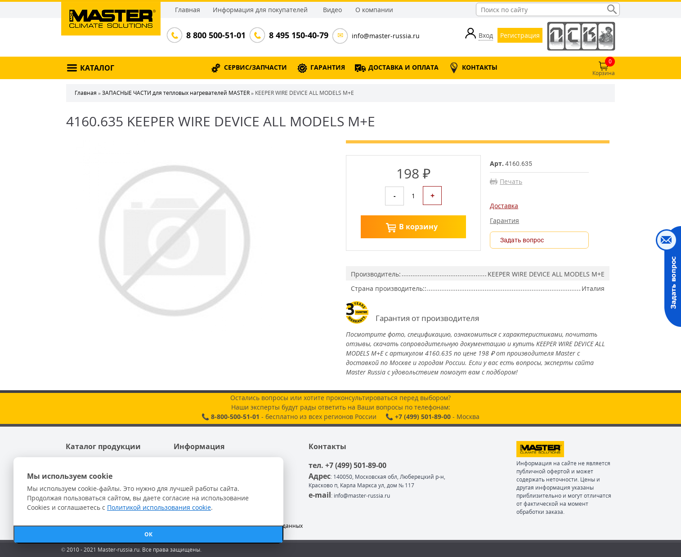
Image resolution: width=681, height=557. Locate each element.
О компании (374, 9)
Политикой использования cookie (159, 507)
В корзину (418, 227)
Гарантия (504, 221)
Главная (187, 9)
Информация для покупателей (260, 9)
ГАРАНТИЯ (327, 67)
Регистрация (520, 35)
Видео (332, 9)
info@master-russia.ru (386, 35)
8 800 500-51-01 (215, 35)
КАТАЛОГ (97, 68)
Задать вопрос (522, 240)
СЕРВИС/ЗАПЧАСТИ (255, 67)
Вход (486, 35)
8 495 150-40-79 (298, 35)
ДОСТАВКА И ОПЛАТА (403, 67)
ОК (148, 534)
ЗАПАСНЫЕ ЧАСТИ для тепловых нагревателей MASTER (176, 93)
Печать (511, 181)
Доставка (504, 206)
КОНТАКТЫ (479, 67)
